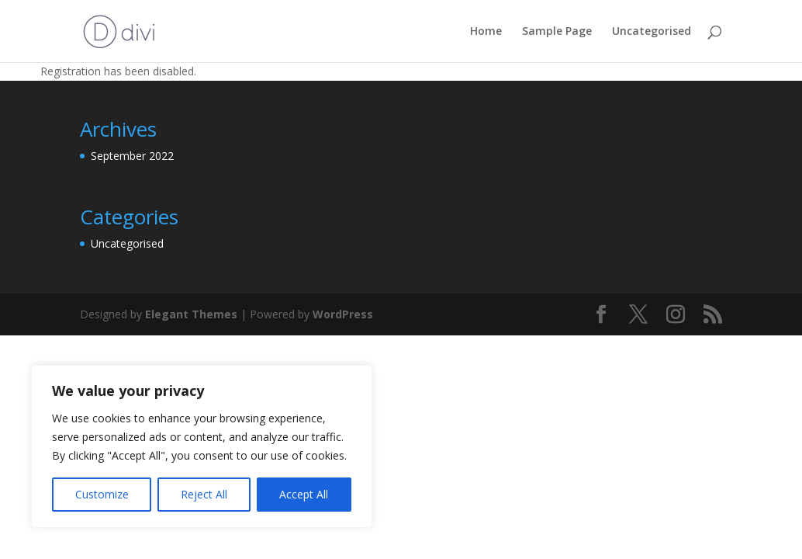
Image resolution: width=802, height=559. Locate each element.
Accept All (303, 494)
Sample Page (557, 32)
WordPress (343, 314)
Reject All (204, 494)
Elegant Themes (191, 314)
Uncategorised (651, 32)
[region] (201, 446)
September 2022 (132, 155)
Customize (102, 494)
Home (486, 32)
